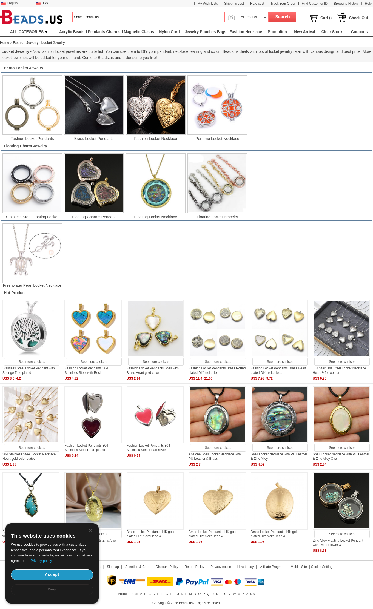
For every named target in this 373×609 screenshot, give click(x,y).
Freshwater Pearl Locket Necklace (32, 285)
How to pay (245, 567)
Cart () (326, 18)
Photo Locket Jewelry (23, 68)
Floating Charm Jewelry (25, 146)
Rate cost (257, 3)
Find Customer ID (315, 3)
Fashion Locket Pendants (32, 138)
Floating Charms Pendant (94, 217)
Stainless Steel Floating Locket (32, 217)
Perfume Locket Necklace (217, 138)
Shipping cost (234, 3)
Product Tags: (128, 594)
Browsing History (346, 3)
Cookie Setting (321, 567)
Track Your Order (283, 3)
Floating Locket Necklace (155, 217)
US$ (42, 3)
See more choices (32, 362)
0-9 (252, 594)
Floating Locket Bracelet (217, 217)
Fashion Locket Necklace (155, 138)
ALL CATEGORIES (28, 32)
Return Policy (194, 567)
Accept (52, 574)
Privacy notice (220, 567)
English (9, 3)
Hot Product (15, 293)
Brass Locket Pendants (94, 138)
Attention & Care (137, 567)
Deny (52, 589)
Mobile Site (299, 567)
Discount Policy (167, 567)
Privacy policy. (42, 561)
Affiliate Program (272, 567)
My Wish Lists (208, 3)
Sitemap (113, 567)
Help (368, 3)
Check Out (358, 18)
